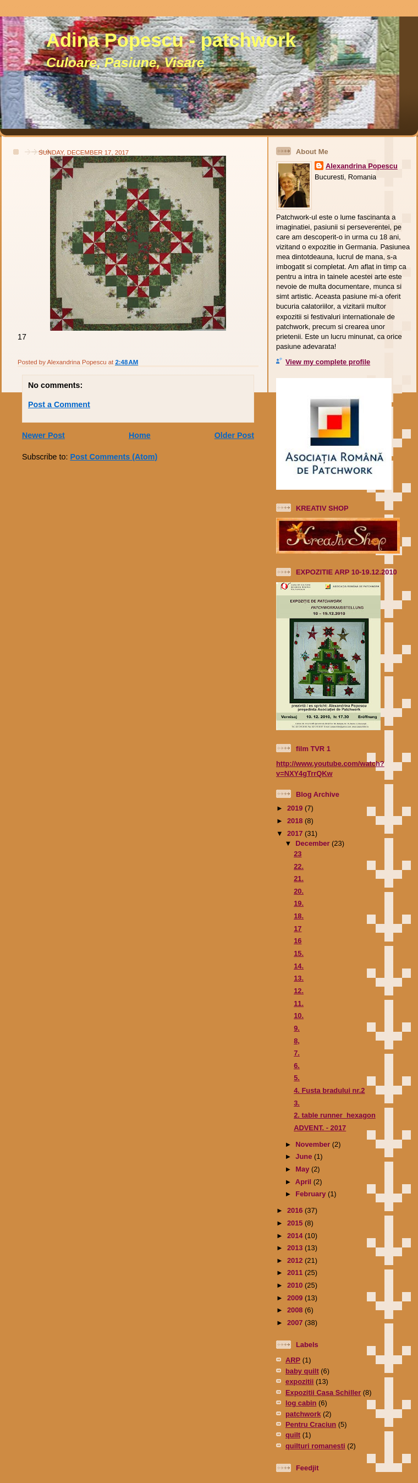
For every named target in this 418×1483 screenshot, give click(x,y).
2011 (296, 1272)
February (311, 1194)
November (313, 1144)
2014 (296, 1236)
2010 (296, 1285)
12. (299, 991)
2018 (296, 821)
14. (299, 966)
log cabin (300, 1403)
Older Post (234, 435)
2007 (296, 1322)
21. (299, 878)
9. (297, 1028)
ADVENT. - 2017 (320, 1128)
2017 (296, 833)
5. (297, 1078)
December (313, 843)
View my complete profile (327, 362)
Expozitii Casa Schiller (323, 1392)
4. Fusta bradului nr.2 (329, 1090)
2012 (296, 1260)
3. (297, 1103)
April (304, 1182)
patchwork (303, 1414)
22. (299, 866)
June (304, 1156)
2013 (296, 1248)
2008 (296, 1310)
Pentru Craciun (310, 1424)
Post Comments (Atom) (113, 456)
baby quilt (302, 1371)
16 (297, 941)
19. (299, 903)
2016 (296, 1210)
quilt (292, 1435)
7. (297, 1053)
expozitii (299, 1381)
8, (297, 1041)
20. (299, 891)
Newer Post (43, 435)
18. (299, 916)
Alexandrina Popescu (362, 166)
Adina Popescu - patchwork (171, 40)
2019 (296, 808)
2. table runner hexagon (335, 1115)
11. (299, 1003)
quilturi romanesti (315, 1446)
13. (299, 978)
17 (297, 928)
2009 (296, 1298)
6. (297, 1065)
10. (299, 1015)
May (303, 1169)
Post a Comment (59, 404)
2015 (296, 1223)
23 (297, 854)
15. (299, 953)
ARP (292, 1360)
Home (140, 435)
